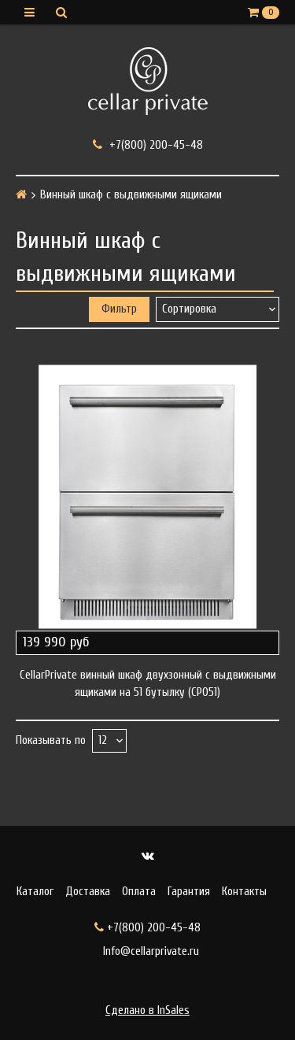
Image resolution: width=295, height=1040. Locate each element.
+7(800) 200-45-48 (148, 145)
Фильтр (119, 309)
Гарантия (189, 891)
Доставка (87, 891)
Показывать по (51, 740)
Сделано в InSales (147, 1010)
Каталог (35, 891)
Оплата (139, 891)
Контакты (244, 891)
